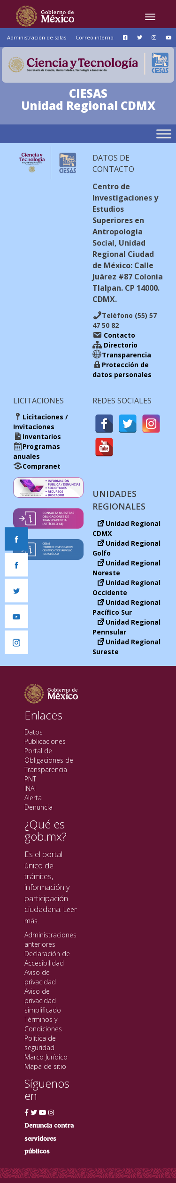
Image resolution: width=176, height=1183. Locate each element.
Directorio (120, 344)
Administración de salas (36, 37)
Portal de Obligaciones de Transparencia (48, 760)
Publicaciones (45, 741)
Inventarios (42, 436)
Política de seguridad (40, 1043)
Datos (33, 731)
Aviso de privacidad (40, 977)
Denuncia (38, 807)
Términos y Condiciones (43, 1024)
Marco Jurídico (46, 1056)
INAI (30, 788)
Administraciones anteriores (50, 939)
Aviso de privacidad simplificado (42, 1000)
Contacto (118, 335)
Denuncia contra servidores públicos (49, 1138)
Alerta (33, 797)
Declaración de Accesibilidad (47, 958)
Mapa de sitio (45, 1066)
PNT (30, 778)
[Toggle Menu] (163, 133)
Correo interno (95, 37)
